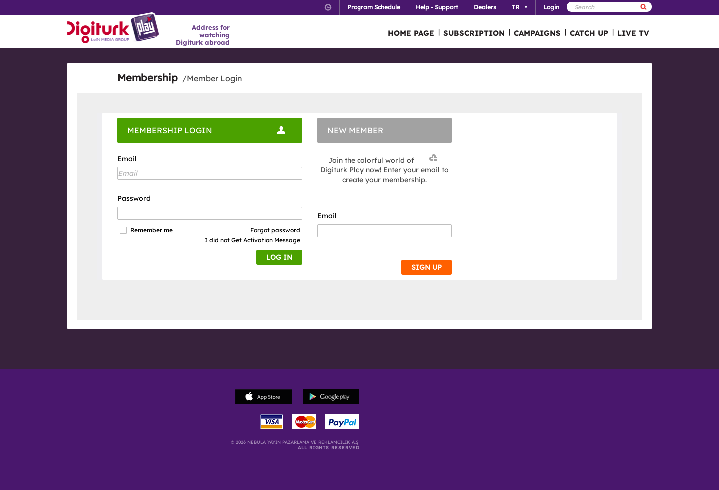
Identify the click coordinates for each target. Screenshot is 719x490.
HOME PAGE (411, 33)
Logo (114, 28)
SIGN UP (426, 267)
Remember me (151, 230)
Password (134, 198)
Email (127, 158)
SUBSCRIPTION (474, 33)
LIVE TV (633, 33)
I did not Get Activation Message (252, 240)
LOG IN (279, 257)
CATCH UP (589, 33)
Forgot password (275, 230)
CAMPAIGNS (537, 33)
